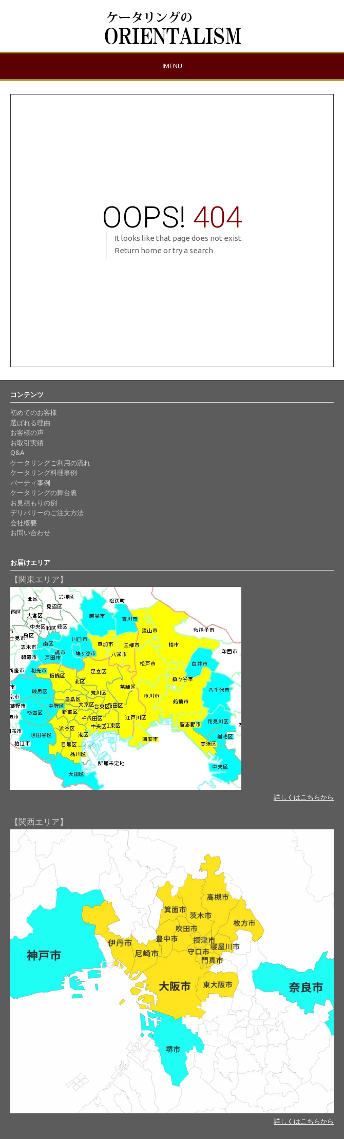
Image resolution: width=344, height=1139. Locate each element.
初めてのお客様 (33, 412)
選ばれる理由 (30, 422)
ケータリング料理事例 (43, 472)
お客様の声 (27, 432)
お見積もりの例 (33, 502)
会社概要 (23, 522)
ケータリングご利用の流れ (50, 462)
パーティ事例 (30, 482)
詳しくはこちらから (304, 797)
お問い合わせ (30, 532)
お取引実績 (27, 442)
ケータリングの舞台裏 (43, 492)
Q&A (17, 452)
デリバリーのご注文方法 (47, 512)
